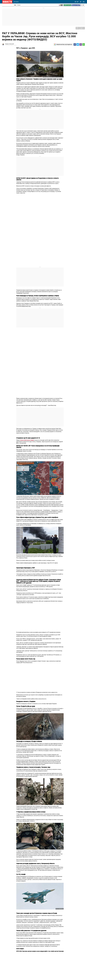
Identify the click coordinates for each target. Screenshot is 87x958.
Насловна (16, 1)
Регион (18, 5)
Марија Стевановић (9, 43)
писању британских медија (27, 417)
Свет (15, 5)
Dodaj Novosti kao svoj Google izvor (63, 44)
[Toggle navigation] (83, 2)
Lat (81, 5)
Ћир (83, 5)
